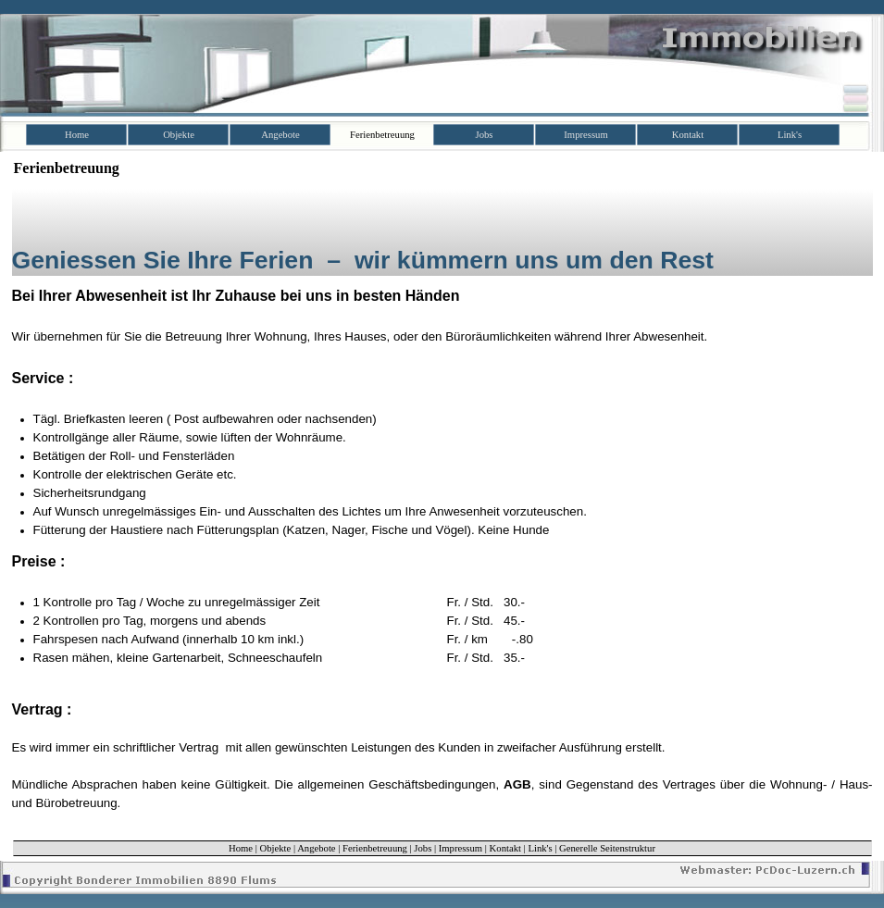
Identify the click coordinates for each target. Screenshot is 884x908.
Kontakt (505, 848)
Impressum (460, 848)
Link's (540, 848)
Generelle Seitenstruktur (607, 848)
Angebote (316, 848)
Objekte (276, 848)
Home (241, 848)
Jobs (422, 848)
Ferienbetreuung (374, 848)
